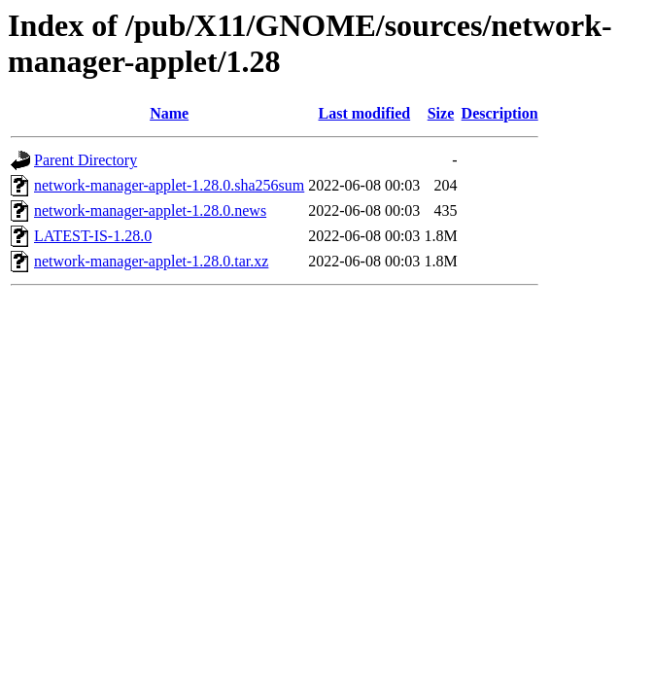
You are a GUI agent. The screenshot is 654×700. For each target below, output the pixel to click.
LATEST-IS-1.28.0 (93, 236)
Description (500, 113)
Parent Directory (85, 160)
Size (441, 113)
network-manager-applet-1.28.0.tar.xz (151, 261)
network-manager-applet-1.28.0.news (150, 210)
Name (169, 113)
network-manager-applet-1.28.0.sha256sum (169, 185)
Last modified (364, 113)
